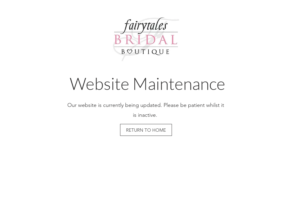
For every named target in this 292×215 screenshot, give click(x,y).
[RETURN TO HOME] (146, 130)
